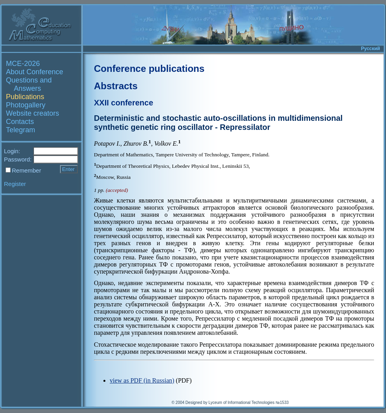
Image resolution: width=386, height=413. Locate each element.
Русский (370, 48)
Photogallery (25, 105)
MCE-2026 (23, 64)
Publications (25, 97)
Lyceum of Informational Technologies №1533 (248, 402)
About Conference (34, 72)
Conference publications (149, 68)
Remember (26, 170)
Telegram (20, 130)
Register (15, 183)
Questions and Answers (29, 84)
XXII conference (123, 102)
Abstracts (116, 86)
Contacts (20, 122)
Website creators (32, 113)
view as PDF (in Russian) (142, 380)
